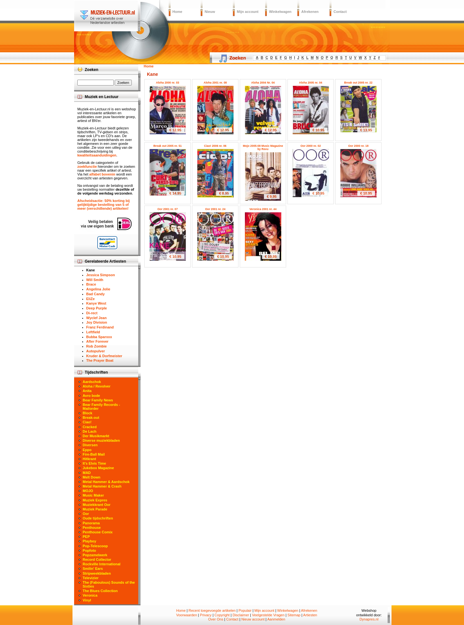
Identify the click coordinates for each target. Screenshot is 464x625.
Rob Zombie (96, 346)
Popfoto (89, 550)
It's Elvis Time (94, 463)
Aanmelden (276, 619)
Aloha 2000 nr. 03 (167, 82)
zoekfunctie (87, 166)
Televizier (91, 578)
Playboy (89, 541)
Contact (340, 12)
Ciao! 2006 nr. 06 (215, 145)
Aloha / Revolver (97, 386)
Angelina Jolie (98, 289)
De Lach (90, 431)
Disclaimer (241, 615)
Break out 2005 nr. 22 (358, 82)
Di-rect (92, 313)
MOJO (88, 491)
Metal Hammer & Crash (102, 486)
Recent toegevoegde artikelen (212, 610)
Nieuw (210, 12)
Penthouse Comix (98, 532)
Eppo (87, 450)
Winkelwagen (280, 12)
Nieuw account (253, 619)
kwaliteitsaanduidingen (96, 155)
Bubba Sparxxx (99, 337)
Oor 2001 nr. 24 (215, 209)
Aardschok (92, 382)
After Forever (97, 341)
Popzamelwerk (95, 555)
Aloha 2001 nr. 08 (215, 82)
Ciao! (87, 422)
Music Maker (93, 495)
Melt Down (92, 477)
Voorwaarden (186, 615)
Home (177, 12)
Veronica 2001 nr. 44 (262, 209)
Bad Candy (95, 294)
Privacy (206, 615)
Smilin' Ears (93, 568)
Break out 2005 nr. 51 (167, 145)
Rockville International (102, 564)
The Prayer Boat (99, 360)
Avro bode (91, 396)
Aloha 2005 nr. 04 (310, 82)
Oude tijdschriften (98, 518)
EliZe (90, 299)
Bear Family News (98, 400)
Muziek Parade (95, 509)
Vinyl (87, 600)
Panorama (91, 523)
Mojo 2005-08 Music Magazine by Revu (263, 147)
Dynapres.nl (369, 619)
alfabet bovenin (102, 174)
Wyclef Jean (96, 318)
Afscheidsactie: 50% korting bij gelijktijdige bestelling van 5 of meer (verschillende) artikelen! (103, 204)
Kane (90, 270)
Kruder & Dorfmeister (104, 356)
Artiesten (310, 615)
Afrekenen (310, 12)
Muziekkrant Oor (97, 505)
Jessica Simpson (100, 275)
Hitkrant (89, 459)
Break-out (91, 417)
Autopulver (95, 351)
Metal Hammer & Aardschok (106, 482)
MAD (87, 473)
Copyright (222, 615)
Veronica (90, 595)
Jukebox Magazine (98, 468)
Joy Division (96, 322)
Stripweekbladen (97, 573)
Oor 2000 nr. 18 (358, 145)
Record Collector (97, 559)
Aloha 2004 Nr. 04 (263, 82)
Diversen (90, 445)
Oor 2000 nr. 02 (310, 145)
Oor (86, 514)
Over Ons (215, 619)
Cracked (90, 427)
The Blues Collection (100, 591)
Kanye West (96, 303)
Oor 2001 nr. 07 (167, 209)
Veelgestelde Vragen (268, 615)
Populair (244, 610)
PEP (86, 537)
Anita (87, 391)
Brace (91, 284)
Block (87, 413)
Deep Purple (96, 308)
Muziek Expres (95, 500)
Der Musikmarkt (96, 436)
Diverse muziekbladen (101, 440)
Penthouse (92, 527)
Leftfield (93, 332)
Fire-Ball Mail (94, 454)
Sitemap (293, 615)
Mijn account (247, 12)
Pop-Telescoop (95, 546)
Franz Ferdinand (100, 327)
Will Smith (94, 280)
